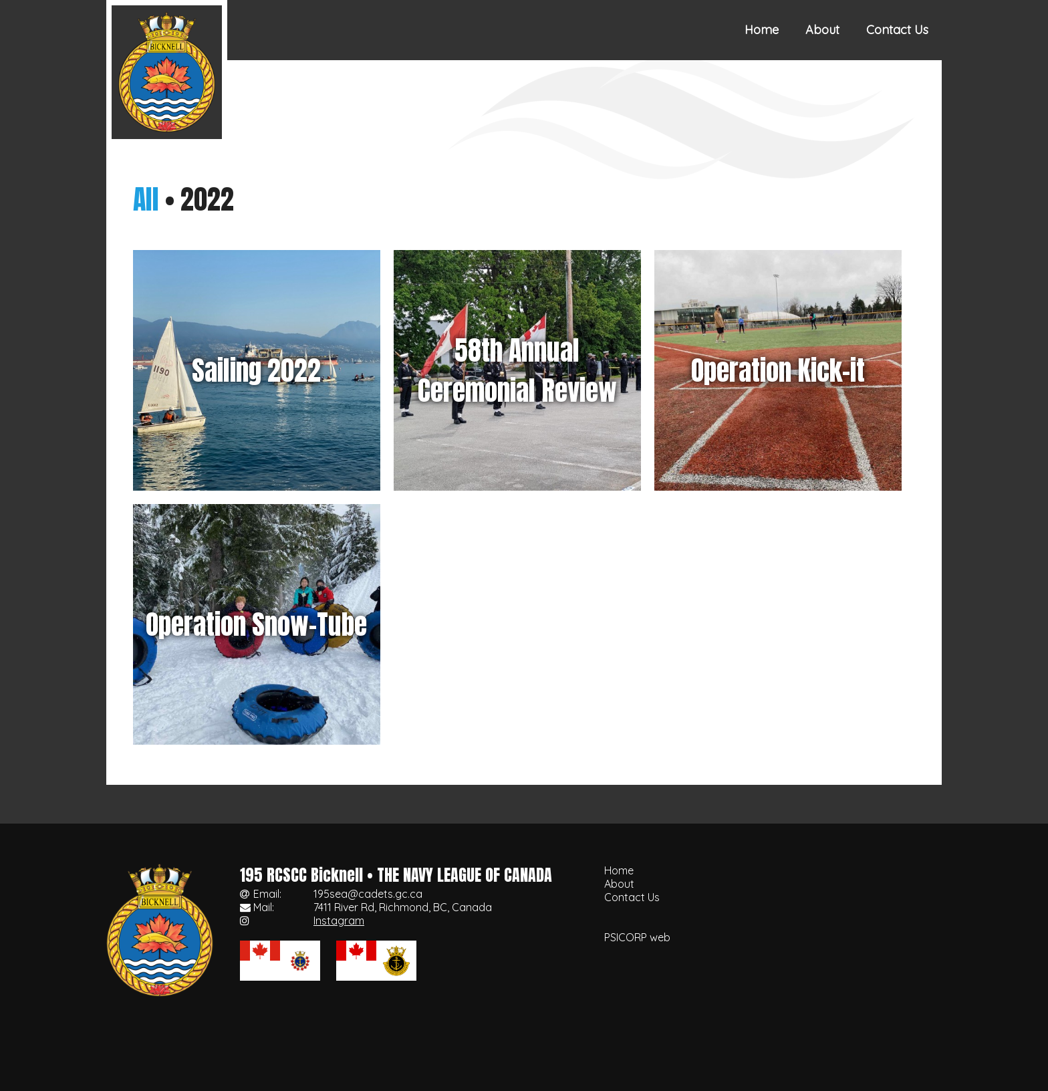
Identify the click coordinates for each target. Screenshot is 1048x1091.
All (146, 199)
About (822, 29)
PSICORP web (637, 937)
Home (762, 29)
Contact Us (897, 29)
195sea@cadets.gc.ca (367, 893)
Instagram (338, 920)
